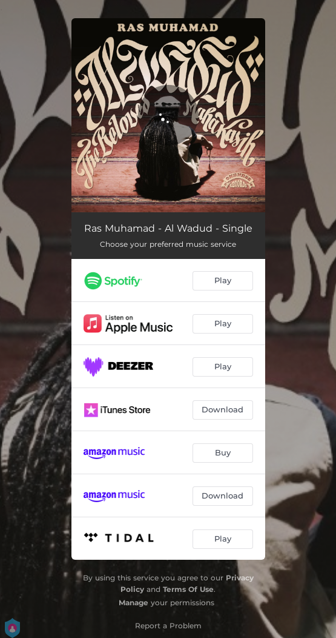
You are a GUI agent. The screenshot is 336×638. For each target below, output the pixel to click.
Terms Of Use (188, 589)
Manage (133, 602)
